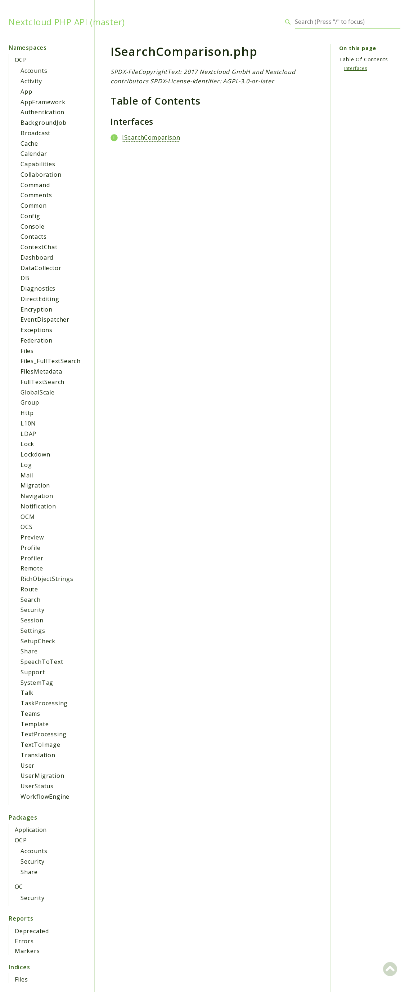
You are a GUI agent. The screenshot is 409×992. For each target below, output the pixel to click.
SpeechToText (42, 662)
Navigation (37, 496)
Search (31, 600)
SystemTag (37, 683)
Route (29, 589)
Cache (29, 143)
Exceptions (37, 330)
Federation (37, 340)
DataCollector (41, 268)
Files (27, 351)
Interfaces (355, 68)
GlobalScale (38, 392)
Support (33, 672)
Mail (27, 475)
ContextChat (39, 247)
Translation (38, 755)
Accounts (34, 71)
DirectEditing (40, 299)
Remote (32, 568)
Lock (27, 444)
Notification (38, 506)
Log (26, 465)
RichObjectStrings (47, 579)
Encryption (37, 309)
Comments (36, 195)
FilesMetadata (41, 371)
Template (35, 724)
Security (32, 610)
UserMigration (42, 776)
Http (27, 413)
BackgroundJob (43, 123)
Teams (30, 714)
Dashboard (37, 257)
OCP (21, 60)
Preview (32, 537)
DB (25, 278)
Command (35, 185)
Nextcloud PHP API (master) (67, 22)
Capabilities (38, 164)
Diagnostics (38, 288)
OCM (28, 517)
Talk (27, 693)
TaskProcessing (44, 703)
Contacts (33, 237)
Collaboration (41, 174)
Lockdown (35, 454)
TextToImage (40, 745)
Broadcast (35, 133)
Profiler (32, 558)
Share (29, 651)
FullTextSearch (42, 382)
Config (30, 216)
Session (32, 620)
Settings (33, 631)
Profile (31, 548)
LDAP (28, 434)
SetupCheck (38, 641)
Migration (35, 485)
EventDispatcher (45, 319)
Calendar (34, 154)
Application (30, 830)
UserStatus (37, 786)
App (26, 92)
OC (19, 887)
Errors (24, 941)
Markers (27, 951)
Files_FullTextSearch (51, 361)
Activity (31, 81)
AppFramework (43, 102)
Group (30, 402)
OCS (26, 527)
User (28, 766)
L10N (28, 423)
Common (34, 206)
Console (33, 226)
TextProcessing (44, 734)
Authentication (42, 112)
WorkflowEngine (45, 797)
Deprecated (32, 931)
